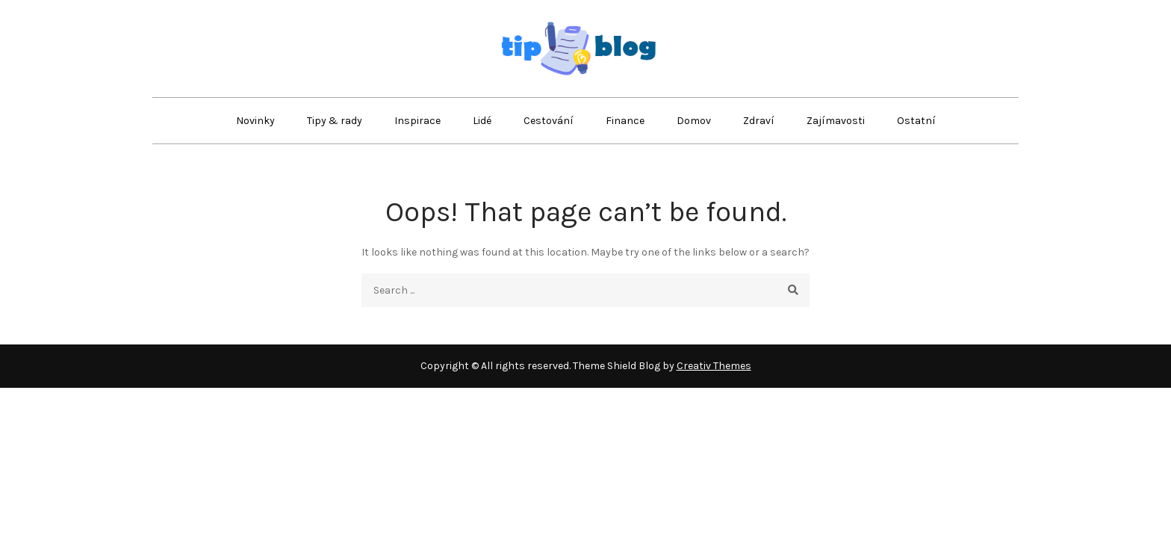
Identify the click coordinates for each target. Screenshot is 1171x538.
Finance (625, 120)
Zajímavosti (836, 120)
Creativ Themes (714, 365)
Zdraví (758, 120)
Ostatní (916, 120)
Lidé (482, 120)
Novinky (255, 120)
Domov (694, 120)
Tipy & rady (334, 120)
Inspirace (417, 120)
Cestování (549, 120)
